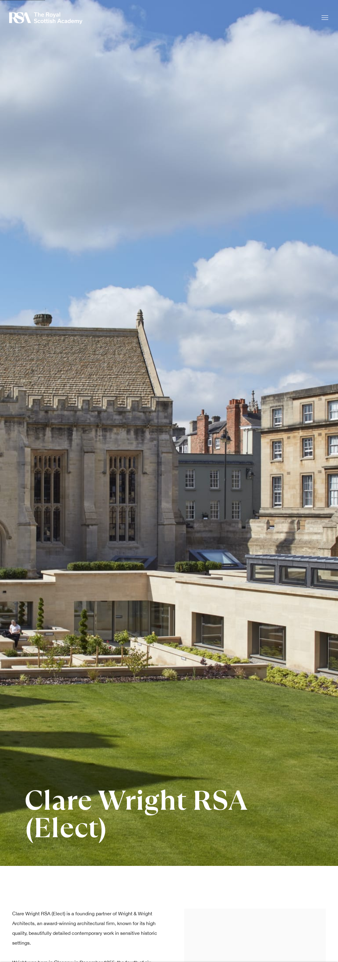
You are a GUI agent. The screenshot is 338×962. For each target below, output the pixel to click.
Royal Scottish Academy (45, 18)
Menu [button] (324, 18)
